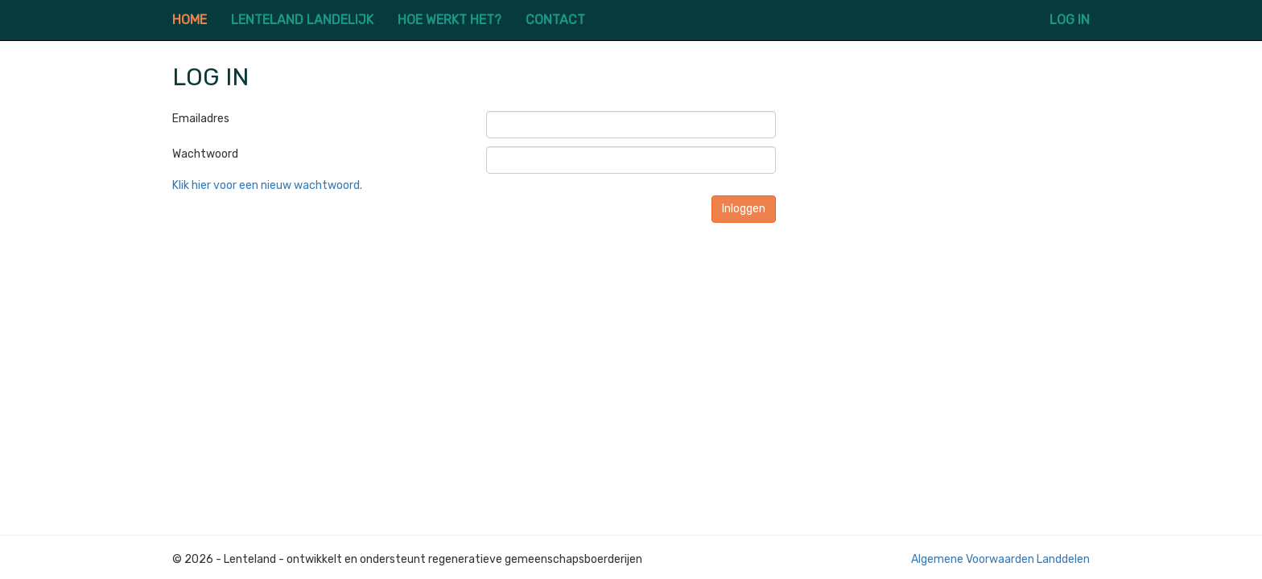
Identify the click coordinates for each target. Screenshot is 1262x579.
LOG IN (1070, 19)
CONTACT (555, 19)
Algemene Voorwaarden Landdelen (1000, 559)
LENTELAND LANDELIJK (302, 19)
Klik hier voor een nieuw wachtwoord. (267, 185)
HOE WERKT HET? (449, 19)
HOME (189, 19)
